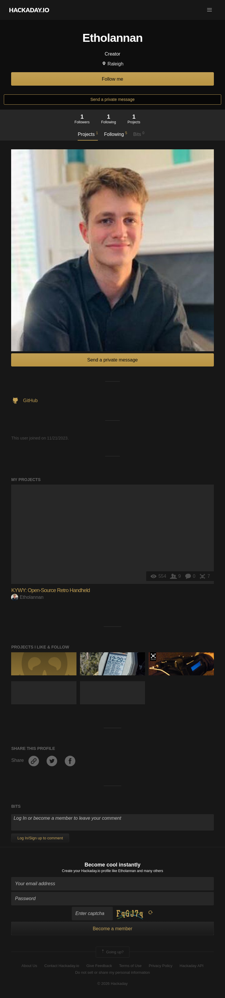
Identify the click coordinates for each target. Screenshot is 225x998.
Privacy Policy (161, 966)
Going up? (112, 952)
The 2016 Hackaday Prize (153, 656)
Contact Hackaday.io (61, 966)
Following (115, 134)
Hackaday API (192, 966)
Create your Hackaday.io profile (86, 871)
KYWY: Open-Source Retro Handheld (50, 590)
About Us (29, 966)
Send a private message (113, 99)
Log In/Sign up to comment (40, 838)
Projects (88, 134)
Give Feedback (99, 966)
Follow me (112, 79)
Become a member (112, 928)
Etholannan (27, 597)
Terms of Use (130, 966)
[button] (209, 10)
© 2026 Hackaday (112, 983)
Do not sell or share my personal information (112, 972)
